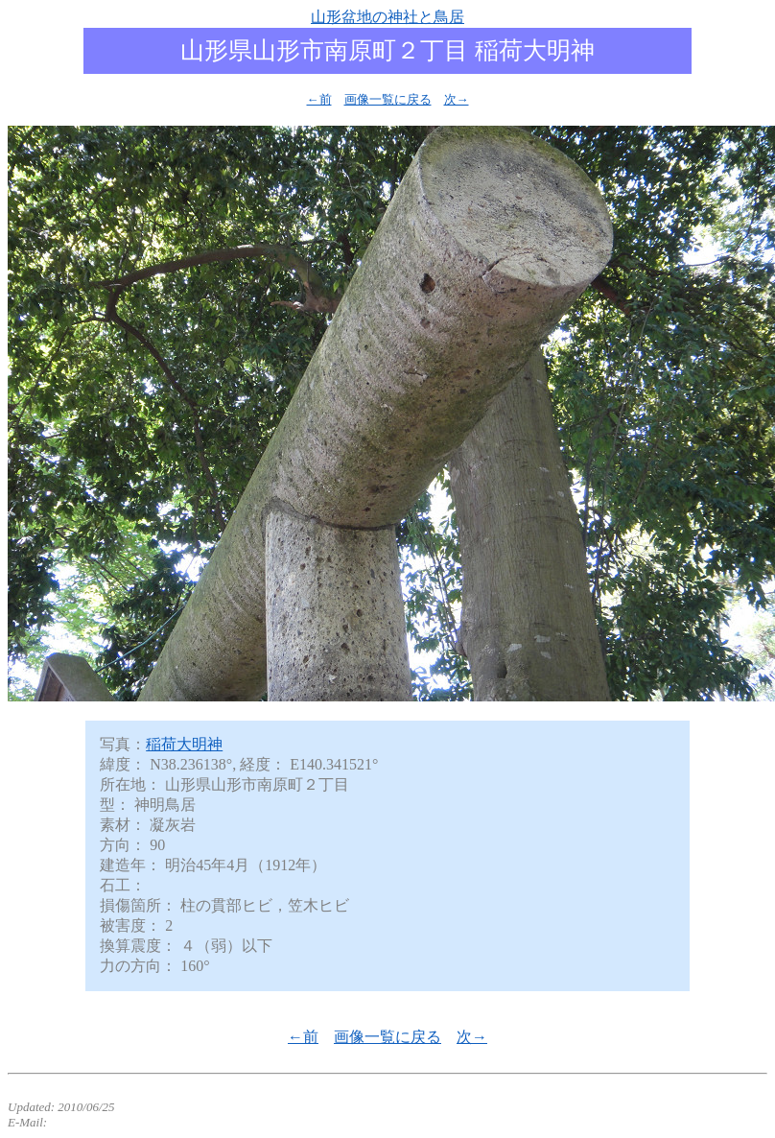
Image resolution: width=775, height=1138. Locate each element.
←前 (319, 99)
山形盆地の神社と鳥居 (387, 17)
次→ (456, 99)
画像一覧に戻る (388, 99)
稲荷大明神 (184, 744)
